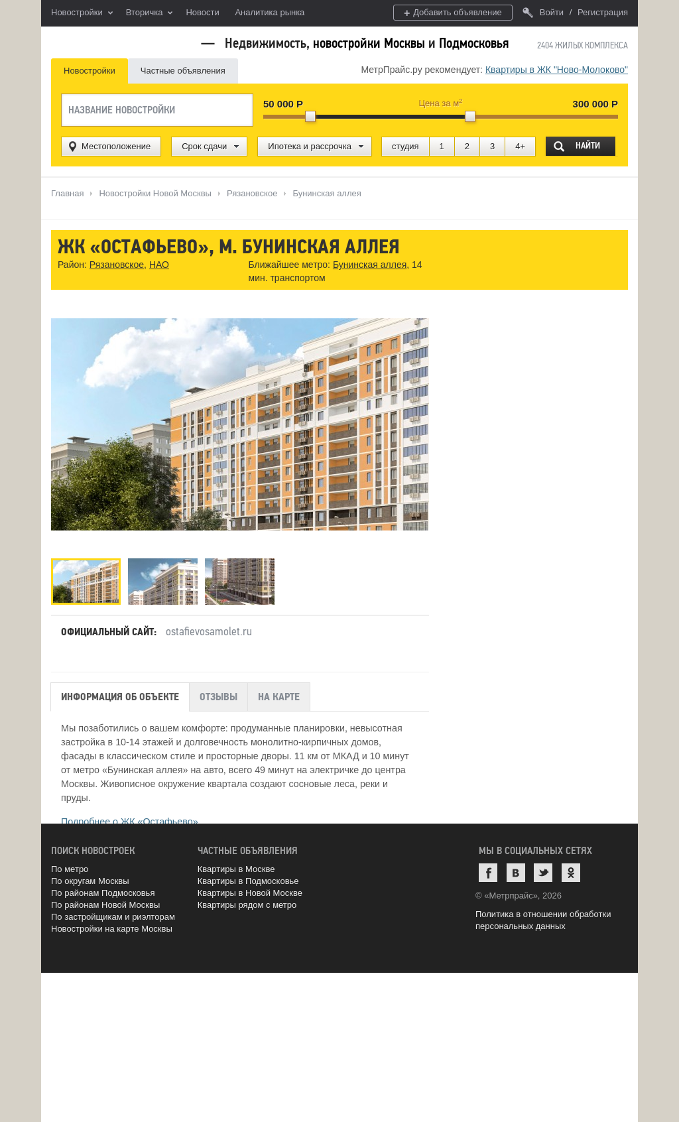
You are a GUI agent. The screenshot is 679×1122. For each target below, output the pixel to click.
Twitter (543, 872)
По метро (69, 869)
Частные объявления (183, 71)
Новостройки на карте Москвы (111, 929)
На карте (279, 697)
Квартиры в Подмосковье (248, 881)
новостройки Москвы (369, 43)
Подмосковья (474, 43)
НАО (159, 264)
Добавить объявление (453, 13)
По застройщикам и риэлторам (113, 917)
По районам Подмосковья (102, 893)
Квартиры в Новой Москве (250, 893)
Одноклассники (571, 872)
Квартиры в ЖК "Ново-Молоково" (556, 69)
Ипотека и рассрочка (309, 146)
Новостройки (82, 13)
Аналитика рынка (269, 12)
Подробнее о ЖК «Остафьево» (129, 821)
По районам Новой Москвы (105, 905)
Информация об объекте (120, 697)
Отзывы (218, 697)
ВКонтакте (516, 872)
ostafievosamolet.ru (209, 631)
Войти (543, 12)
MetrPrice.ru (121, 41)
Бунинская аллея (369, 264)
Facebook (488, 872)
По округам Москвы (90, 881)
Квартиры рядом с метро (247, 905)
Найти (588, 145)
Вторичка (149, 13)
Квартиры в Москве (236, 869)
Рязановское (117, 264)
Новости (202, 12)
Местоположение (116, 146)
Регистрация (603, 12)
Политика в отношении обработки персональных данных (543, 920)
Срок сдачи (204, 146)
